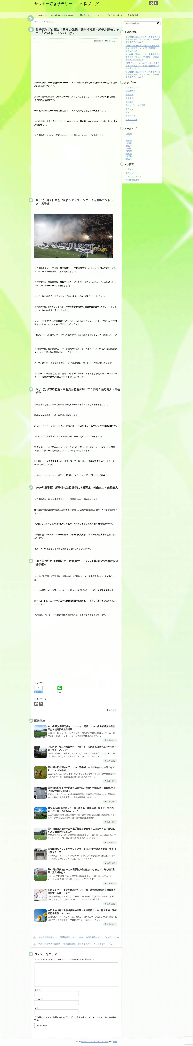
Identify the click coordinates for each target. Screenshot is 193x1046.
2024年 (129, 143)
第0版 (115, 1042)
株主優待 (129, 98)
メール (38, 999)
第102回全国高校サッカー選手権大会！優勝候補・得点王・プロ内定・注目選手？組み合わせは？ (143, 74)
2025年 (129, 141)
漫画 (127, 112)
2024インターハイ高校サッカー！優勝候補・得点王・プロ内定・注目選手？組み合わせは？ (143, 65)
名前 (37, 990)
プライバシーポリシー (115, 15)
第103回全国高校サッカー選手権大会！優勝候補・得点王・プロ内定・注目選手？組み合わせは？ (143, 57)
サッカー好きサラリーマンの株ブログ (66, 4)
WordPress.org (132, 180)
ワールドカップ (132, 87)
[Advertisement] (76, 61)
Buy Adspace (42, 15)
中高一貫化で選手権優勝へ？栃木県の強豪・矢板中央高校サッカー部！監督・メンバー (74, 944)
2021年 (129, 151)
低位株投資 (130, 91)
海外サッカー (131, 109)
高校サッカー (112, 41)
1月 (129, 136)
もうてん (113, 710)
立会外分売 (130, 116)
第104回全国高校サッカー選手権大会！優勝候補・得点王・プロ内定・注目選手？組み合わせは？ (143, 39)
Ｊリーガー (130, 123)
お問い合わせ (84, 15)
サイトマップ (98, 15)
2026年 (129, 134)
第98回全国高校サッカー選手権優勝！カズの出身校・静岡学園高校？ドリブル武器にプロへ (76, 938)
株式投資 (129, 102)
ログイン (129, 169)
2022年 (129, 148)
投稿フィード (131, 173)
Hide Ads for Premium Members (63, 15)
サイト (37, 1008)
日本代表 (129, 95)
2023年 (129, 146)
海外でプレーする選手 (135, 105)
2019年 (129, 156)
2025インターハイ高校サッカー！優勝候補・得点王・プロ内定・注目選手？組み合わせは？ (143, 48)
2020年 (129, 154)
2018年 (129, 159)
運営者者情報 (133, 15)
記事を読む (111, 740)
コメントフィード (133, 176)
